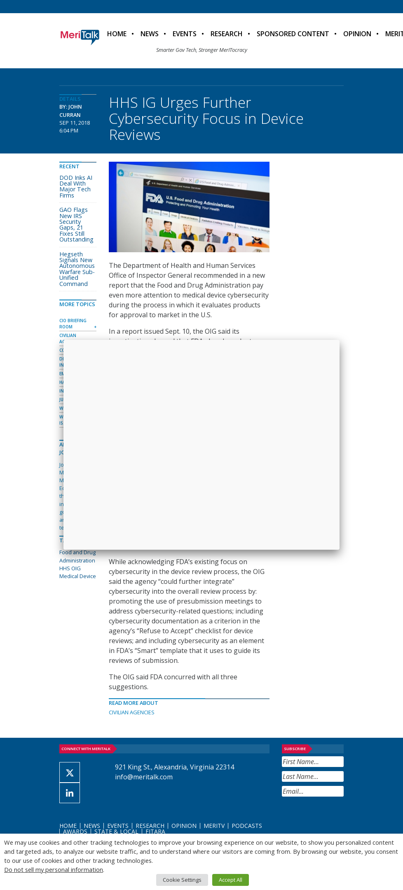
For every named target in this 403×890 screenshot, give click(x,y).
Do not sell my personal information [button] (53, 869)
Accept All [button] (230, 879)
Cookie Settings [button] (182, 879)
